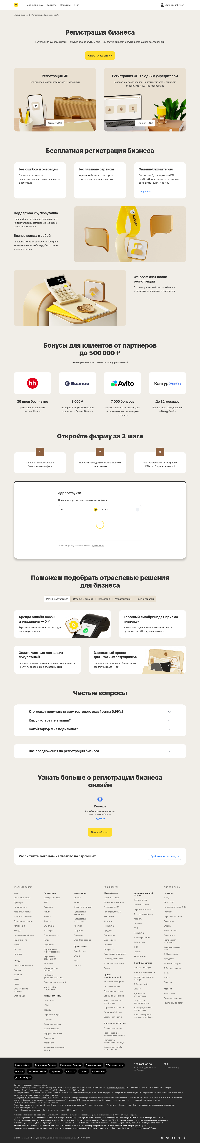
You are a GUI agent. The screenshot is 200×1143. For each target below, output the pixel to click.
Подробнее (145, 191)
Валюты (47, 916)
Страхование (80, 893)
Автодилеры (139, 956)
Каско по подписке (83, 907)
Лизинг (107, 968)
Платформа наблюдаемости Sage (114, 1041)
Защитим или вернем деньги (54, 1048)
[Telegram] (179, 1138)
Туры (76, 960)
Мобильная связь (52, 996)
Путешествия (80, 946)
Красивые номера (52, 1024)
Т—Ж (166, 973)
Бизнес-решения (142, 937)
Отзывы (167, 926)
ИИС (46, 902)
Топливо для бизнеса (114, 963)
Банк (16, 893)
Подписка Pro (20, 940)
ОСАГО (77, 897)
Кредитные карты (22, 912)
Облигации (49, 926)
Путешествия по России (80, 920)
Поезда (77, 965)
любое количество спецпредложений (107, 362)
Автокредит (19, 926)
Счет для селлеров (142, 967)
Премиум (18, 902)
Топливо (18, 974)
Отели (77, 956)
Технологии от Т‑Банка (115, 1023)
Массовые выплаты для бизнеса (113, 1001)
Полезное (168, 893)
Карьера (168, 989)
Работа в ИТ (169, 993)
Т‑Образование (171, 954)
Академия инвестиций (55, 982)
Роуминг (48, 1019)
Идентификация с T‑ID (175, 907)
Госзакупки (109, 926)
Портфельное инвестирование (52, 950)
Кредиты (108, 921)
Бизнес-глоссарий (172, 963)
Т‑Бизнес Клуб (140, 984)
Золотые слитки (51, 935)
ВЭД (136, 928)
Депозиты (108, 944)
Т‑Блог (167, 977)
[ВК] (167, 1138)
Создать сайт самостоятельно (141, 1001)
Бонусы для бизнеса (113, 959)
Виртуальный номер (53, 1033)
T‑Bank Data (139, 942)
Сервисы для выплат (143, 909)
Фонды (47, 921)
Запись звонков (51, 1028)
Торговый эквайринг (143, 914)
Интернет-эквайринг (114, 982)
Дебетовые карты (22, 897)
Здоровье (78, 935)
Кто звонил (49, 1043)
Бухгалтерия (109, 935)
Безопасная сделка (113, 1017)
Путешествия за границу (80, 913)
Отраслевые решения (114, 1007)
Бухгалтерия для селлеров (140, 994)
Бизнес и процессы (173, 998)
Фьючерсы (49, 930)
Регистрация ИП (111, 907)
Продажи (108, 930)
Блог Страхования (82, 940)
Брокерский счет (52, 897)
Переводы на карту (173, 916)
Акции (47, 912)
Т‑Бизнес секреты (172, 968)
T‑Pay (166, 897)
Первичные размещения (50, 957)
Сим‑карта (49, 1000)
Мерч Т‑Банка (170, 930)
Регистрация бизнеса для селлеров (144, 1008)
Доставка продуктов (23, 965)
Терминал (48, 963)
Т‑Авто (17, 979)
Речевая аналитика (113, 1028)
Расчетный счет (111, 897)
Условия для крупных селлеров (144, 978)
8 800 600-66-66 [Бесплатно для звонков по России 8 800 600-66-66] (143, 1064)
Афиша (17, 970)
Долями (17, 949)
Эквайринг (109, 916)
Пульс (46, 940)
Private (17, 944)
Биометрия (169, 921)
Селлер (137, 989)
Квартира (78, 930)
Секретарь (49, 1038)
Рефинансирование (23, 921)
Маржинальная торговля (51, 969)
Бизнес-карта (110, 940)
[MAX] (173, 1138)
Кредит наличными (23, 916)
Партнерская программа (170, 941)
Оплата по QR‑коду (113, 1012)
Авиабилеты (79, 951)
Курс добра (169, 959)
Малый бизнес (111, 893)
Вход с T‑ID (169, 902)
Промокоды (169, 935)
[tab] (57, 599)
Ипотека (18, 954)
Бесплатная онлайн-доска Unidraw (113, 1048)
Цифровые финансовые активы (53, 976)
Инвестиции (50, 893)
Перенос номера (52, 1014)
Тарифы (47, 1010)
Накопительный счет (24, 935)
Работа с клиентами (173, 1003)
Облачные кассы (112, 986)
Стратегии (49, 944)
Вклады (17, 930)
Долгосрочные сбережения (51, 988)
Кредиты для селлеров (144, 972)
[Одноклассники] (184, 1138)
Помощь (168, 982)
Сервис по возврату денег (173, 948)
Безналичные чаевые (114, 996)
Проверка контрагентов (115, 954)
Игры (16, 984)
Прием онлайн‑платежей (112, 975)
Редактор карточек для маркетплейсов (143, 1015)
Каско (76, 902)
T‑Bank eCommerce (143, 963)
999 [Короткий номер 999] (166, 1064)
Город (17, 960)
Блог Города (19, 996)
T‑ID (136, 947)
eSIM (46, 1005)
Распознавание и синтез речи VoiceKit (114, 1034)
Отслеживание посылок (21, 990)
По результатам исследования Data (32, 1098)
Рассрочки (109, 949)
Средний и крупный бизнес (143, 894)
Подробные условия (116, 1087)
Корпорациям (140, 900)
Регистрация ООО (112, 912)
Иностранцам (20, 907)
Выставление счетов (113, 991)
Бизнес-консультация (114, 902)
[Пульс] (162, 1138)
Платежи (168, 912)
